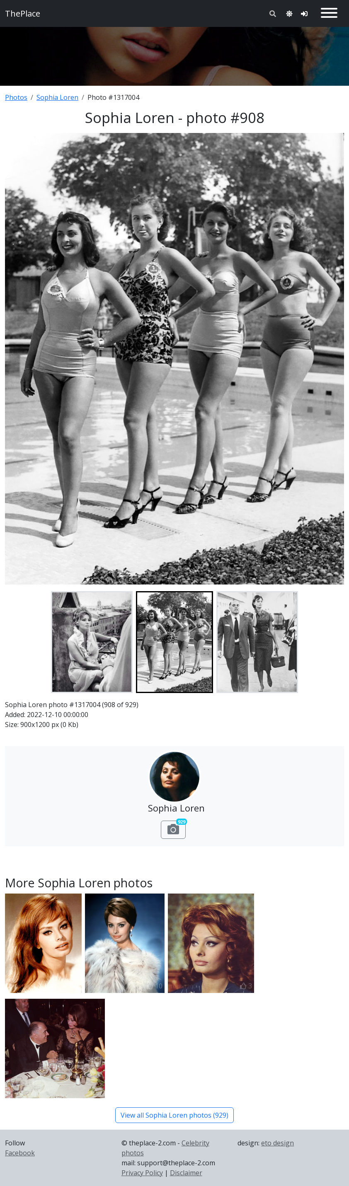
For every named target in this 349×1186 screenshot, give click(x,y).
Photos (16, 97)
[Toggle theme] (289, 14)
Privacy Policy (142, 1172)
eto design (277, 1142)
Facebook (20, 1152)
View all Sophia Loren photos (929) (174, 1115)
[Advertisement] (174, 54)
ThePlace (22, 13)
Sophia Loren (57, 97)
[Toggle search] (273, 14)
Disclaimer (186, 1172)
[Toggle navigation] (329, 13)
